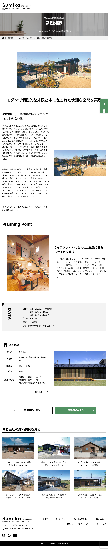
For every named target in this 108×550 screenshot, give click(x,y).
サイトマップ (101, 528)
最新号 (45, 523)
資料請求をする (76, 410)
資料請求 (104, 108)
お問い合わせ (100, 523)
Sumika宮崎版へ (81, 523)
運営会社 (70, 528)
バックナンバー (61, 523)
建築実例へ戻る (32, 410)
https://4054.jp (25, 371)
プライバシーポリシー (84, 528)
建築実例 (10, 37)
